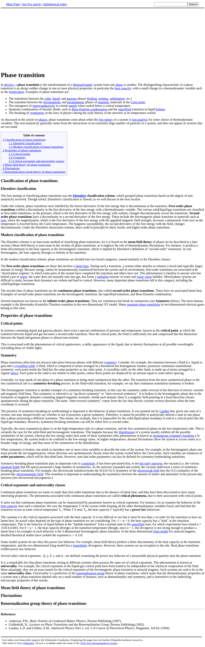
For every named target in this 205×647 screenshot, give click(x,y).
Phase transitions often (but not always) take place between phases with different (52, 362)
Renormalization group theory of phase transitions (43, 603)
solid (47, 98)
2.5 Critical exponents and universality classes (36, 161)
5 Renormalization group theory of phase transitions (34, 171)
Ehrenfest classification (18, 189)
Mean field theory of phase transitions (33, 588)
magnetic (104, 102)
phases (43, 119)
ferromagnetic (52, 102)
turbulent (103, 276)
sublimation (117, 98)
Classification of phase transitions (29, 181)
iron (3, 220)
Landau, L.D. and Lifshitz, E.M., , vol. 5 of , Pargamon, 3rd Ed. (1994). (89, 628)
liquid (56, 98)
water (23, 276)
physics (9, 84)
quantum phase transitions (143, 304)
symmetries (37, 113)
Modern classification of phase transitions (32, 235)
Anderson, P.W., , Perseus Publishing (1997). (65, 621)
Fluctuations (11, 595)
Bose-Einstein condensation (89, 109)
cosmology (88, 463)
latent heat (82, 266)
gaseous (72, 98)
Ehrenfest (79, 195)
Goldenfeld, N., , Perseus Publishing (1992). (77, 624)
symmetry (110, 362)
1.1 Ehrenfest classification (25, 143)
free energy (106, 119)
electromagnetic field (29, 474)
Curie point (138, 102)
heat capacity (123, 88)
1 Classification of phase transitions (24, 139)
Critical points (12, 323)
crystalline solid (24, 366)
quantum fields (10, 467)
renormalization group (90, 573)
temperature (16, 92)
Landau (164, 411)
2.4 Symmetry (17, 157)
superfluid (124, 109)
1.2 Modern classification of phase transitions (36, 146)
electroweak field (148, 470)
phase (119, 84)
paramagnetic (75, 102)
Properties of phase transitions (26, 315)
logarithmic (80, 545)
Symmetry (9, 355)
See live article (31, 4)
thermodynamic (83, 84)
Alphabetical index (55, 4)
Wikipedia (28, 643)
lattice (14, 373)
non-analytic (140, 119)
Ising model (160, 531)
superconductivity (43, 105)
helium (160, 109)
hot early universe (151, 463)
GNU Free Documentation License (98, 643)
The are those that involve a (38, 266)
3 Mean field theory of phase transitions (27, 164)
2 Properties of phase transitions (22, 150)
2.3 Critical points (19, 154)
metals (73, 105)
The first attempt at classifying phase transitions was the (37, 195)
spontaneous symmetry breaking (173, 435)
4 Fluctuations (11, 168)
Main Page (13, 4)
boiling (92, 98)
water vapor (144, 276)
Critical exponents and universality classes (33, 485)
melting (103, 98)
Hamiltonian (127, 432)
